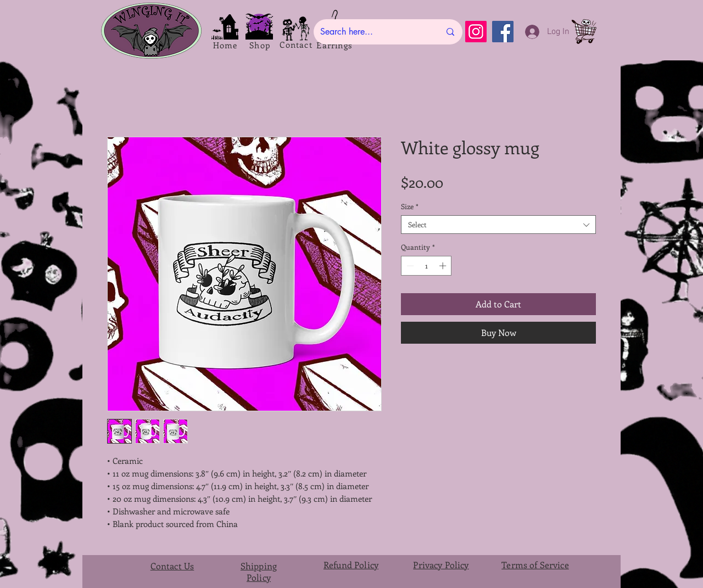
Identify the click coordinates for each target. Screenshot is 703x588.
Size (410, 206)
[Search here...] (371, 31)
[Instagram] (476, 31)
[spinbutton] (426, 265)
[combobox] (498, 224)
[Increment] (443, 265)
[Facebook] (503, 31)
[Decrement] (409, 265)
